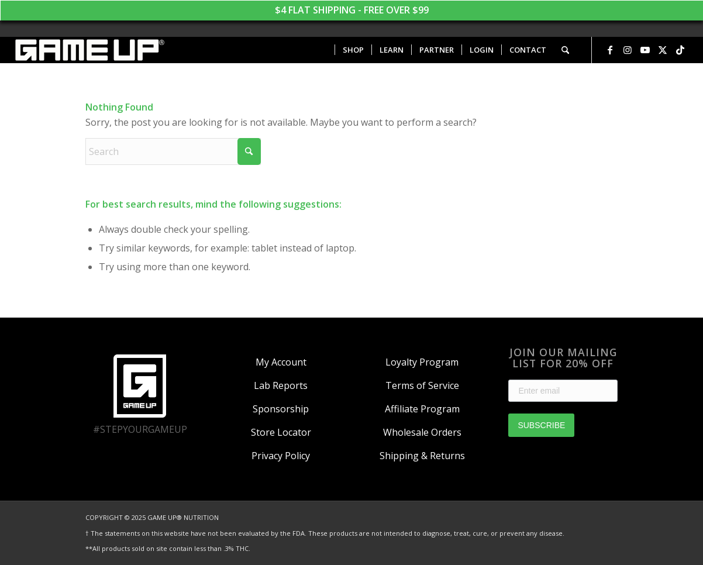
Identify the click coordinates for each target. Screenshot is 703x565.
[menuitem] (353, 50)
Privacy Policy (280, 455)
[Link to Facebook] (610, 49)
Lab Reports (281, 385)
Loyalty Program (422, 362)
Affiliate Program (422, 408)
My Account (281, 362)
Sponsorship (281, 408)
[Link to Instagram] (627, 49)
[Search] (565, 50)
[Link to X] (662, 49)
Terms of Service (422, 385)
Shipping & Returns (422, 455)
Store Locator (281, 432)
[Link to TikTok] (680, 49)
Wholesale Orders (422, 432)
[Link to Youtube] (645, 49)
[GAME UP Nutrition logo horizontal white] (89, 50)
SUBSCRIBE (541, 425)
